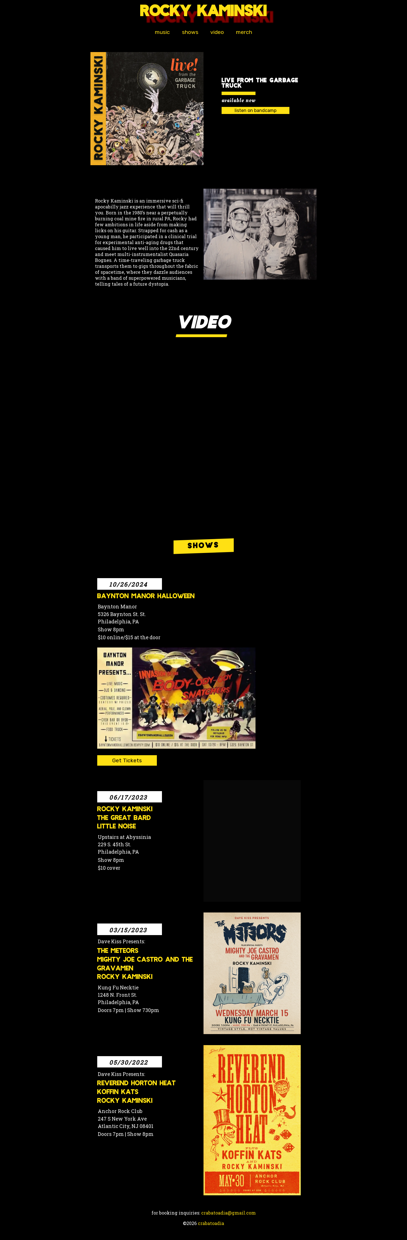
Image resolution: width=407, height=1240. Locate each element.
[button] (147, 108)
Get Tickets (127, 760)
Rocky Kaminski (125, 810)
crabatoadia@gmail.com (228, 1213)
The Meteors (117, 951)
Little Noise (116, 827)
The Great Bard (124, 818)
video (217, 32)
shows (190, 32)
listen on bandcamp (255, 110)
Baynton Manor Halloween (146, 597)
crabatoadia (211, 1223)
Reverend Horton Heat (136, 1084)
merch (244, 32)
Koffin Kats (117, 1093)
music (161, 32)
